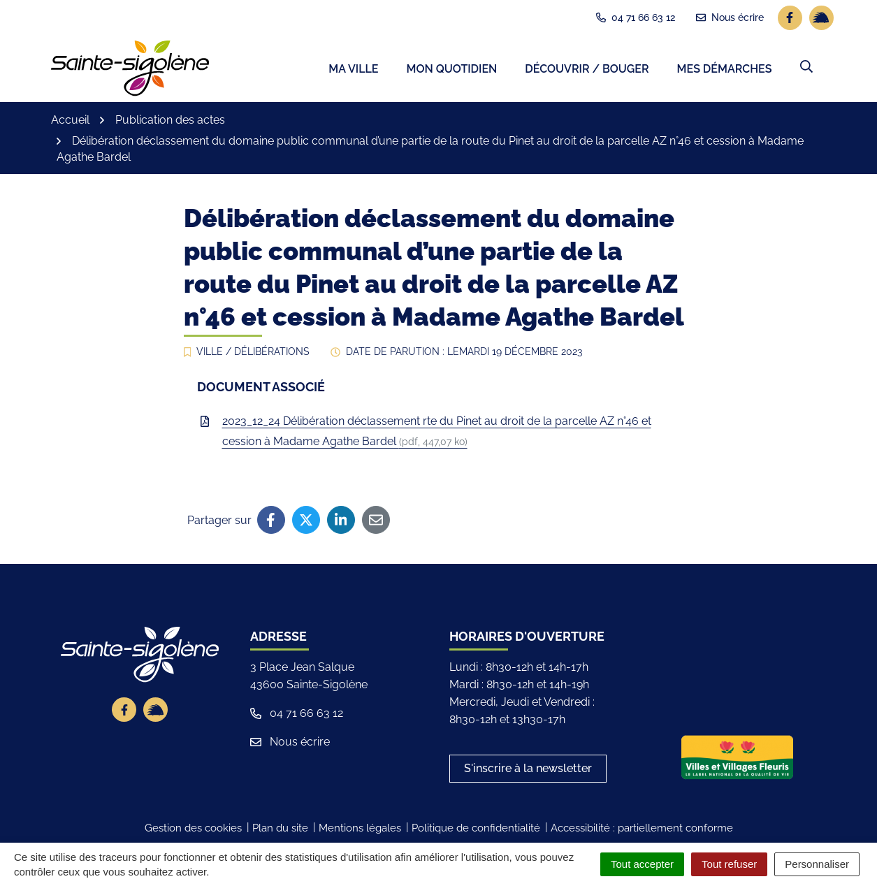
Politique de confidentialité (476, 830)
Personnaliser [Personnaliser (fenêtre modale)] (817, 864)
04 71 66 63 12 (296, 715)
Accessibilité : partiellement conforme (642, 830)
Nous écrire (290, 743)
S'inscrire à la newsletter (528, 770)
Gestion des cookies (193, 830)
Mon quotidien (451, 70)
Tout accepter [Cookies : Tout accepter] (642, 864)
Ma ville (353, 70)
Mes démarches (724, 70)
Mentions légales (360, 830)
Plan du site (280, 830)
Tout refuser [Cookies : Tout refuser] (729, 864)
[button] (806, 68)
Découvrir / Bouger (586, 70)
